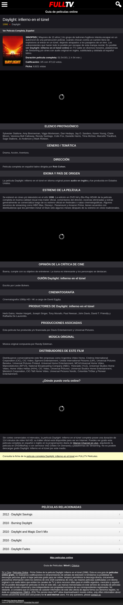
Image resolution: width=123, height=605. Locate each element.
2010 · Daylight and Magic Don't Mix (25, 531)
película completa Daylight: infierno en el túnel (51, 456)
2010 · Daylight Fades (16, 549)
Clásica (75, 565)
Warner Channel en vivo (85, 443)
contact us (96, 595)
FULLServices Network (15, 600)
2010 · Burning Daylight (17, 523)
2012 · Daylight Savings (17, 514)
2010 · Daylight (12, 540)
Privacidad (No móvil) (31, 602)
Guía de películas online (61, 11)
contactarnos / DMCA (20, 592)
